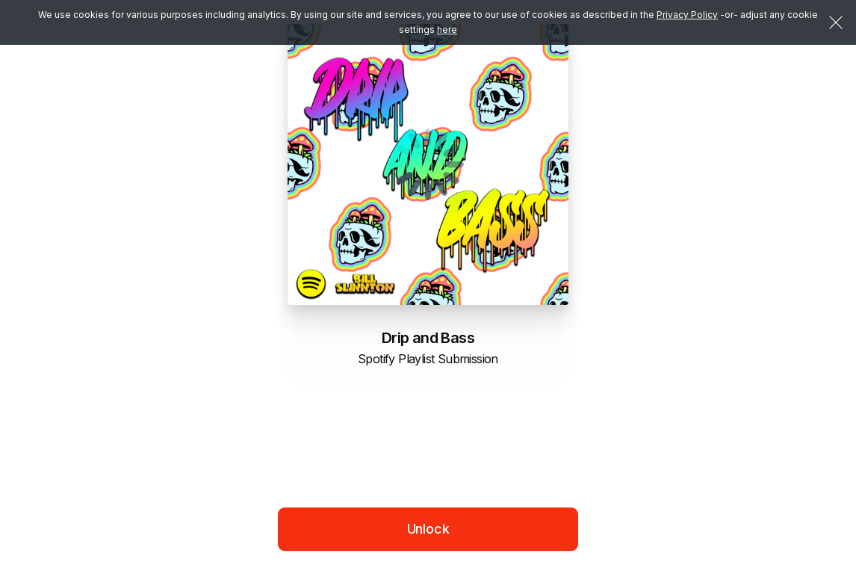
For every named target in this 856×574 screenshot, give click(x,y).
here (447, 29)
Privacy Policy (687, 14)
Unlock (428, 529)
